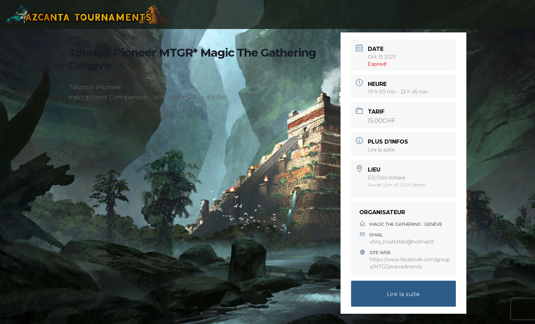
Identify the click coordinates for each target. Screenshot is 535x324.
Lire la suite (381, 150)
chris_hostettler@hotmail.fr (402, 242)
